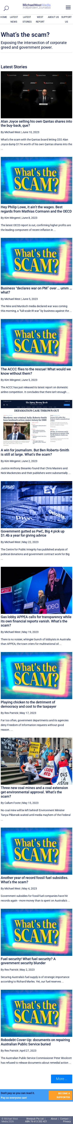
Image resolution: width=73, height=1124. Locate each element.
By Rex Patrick (9, 712)
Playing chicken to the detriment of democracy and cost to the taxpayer (28, 704)
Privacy (67, 1121)
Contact (64, 1118)
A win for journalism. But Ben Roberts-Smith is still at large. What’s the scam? (35, 452)
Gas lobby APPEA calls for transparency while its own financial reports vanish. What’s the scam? (36, 621)
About (54, 1118)
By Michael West (10, 132)
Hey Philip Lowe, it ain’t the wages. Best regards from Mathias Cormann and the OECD (36, 209)
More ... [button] (61, 1079)
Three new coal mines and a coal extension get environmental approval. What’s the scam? (34, 792)
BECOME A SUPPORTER (63, 1095)
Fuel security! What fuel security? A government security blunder (28, 961)
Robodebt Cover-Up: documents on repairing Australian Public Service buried (35, 1042)
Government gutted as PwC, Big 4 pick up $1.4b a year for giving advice (32, 533)
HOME (3, 17)
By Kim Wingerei (10, 217)
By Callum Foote (10, 802)
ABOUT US (53, 17)
